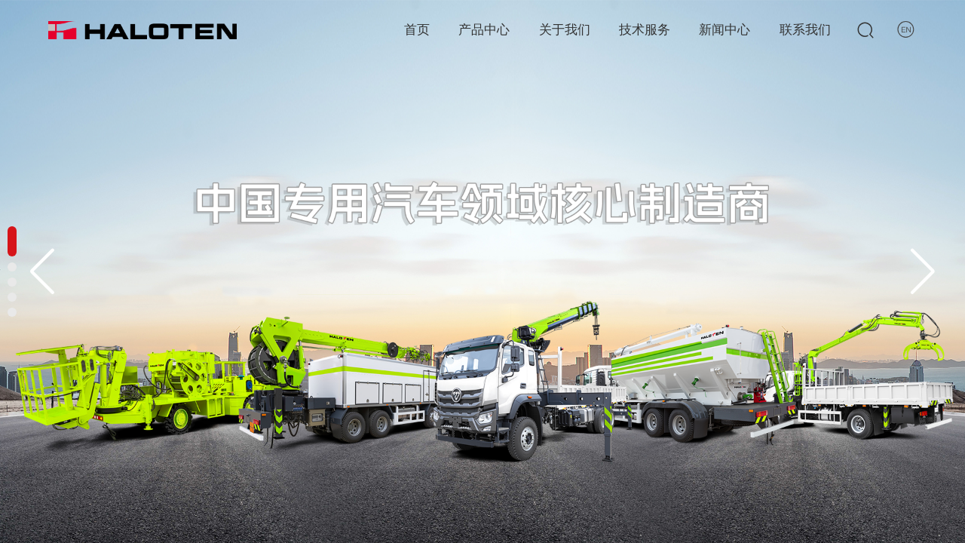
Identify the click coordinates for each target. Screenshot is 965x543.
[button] (923, 271)
